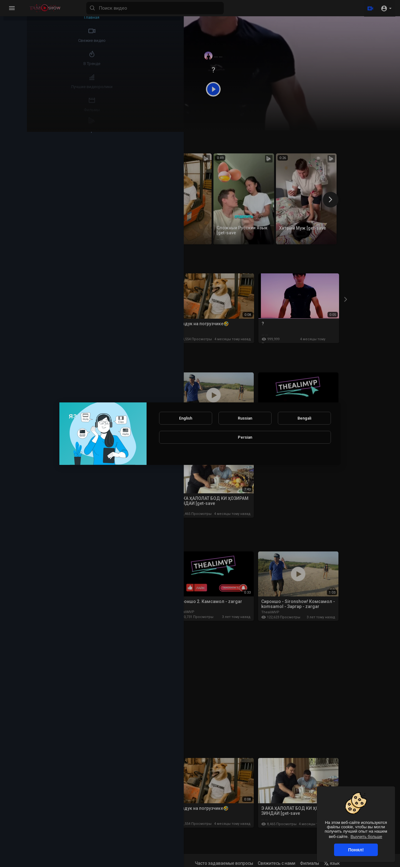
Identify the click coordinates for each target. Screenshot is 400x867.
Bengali (304, 418)
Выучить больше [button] (366, 836)
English (185, 418)
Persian (245, 437)
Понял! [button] (356, 849)
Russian (245, 418)
